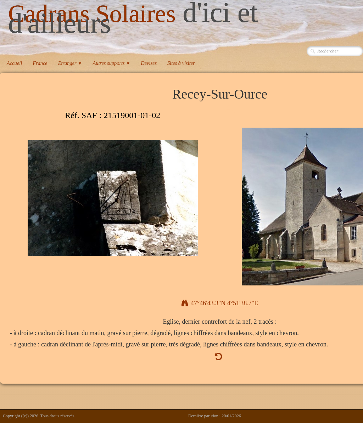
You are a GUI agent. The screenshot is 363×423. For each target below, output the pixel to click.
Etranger (70, 63)
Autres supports (111, 63)
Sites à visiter (181, 63)
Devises (149, 63)
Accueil (14, 63)
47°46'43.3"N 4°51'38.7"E (220, 303)
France (40, 63)
